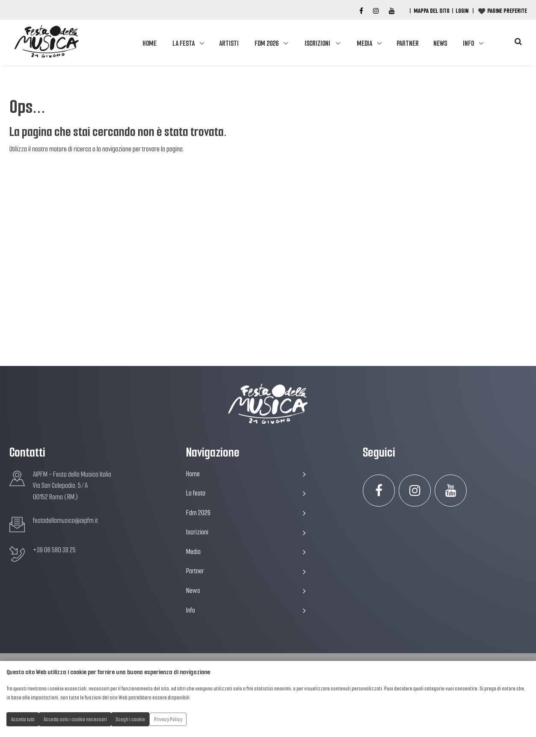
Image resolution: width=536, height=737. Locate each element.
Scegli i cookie (130, 719)
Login (462, 10)
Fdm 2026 (266, 43)
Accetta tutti (23, 719)
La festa (183, 43)
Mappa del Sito (432, 10)
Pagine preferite (507, 10)
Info (468, 43)
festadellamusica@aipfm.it (65, 520)
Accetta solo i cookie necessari (75, 719)
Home (149, 43)
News (440, 43)
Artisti (229, 43)
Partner (408, 43)
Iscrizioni (317, 43)
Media (364, 43)
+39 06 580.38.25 (54, 550)
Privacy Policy (168, 719)
